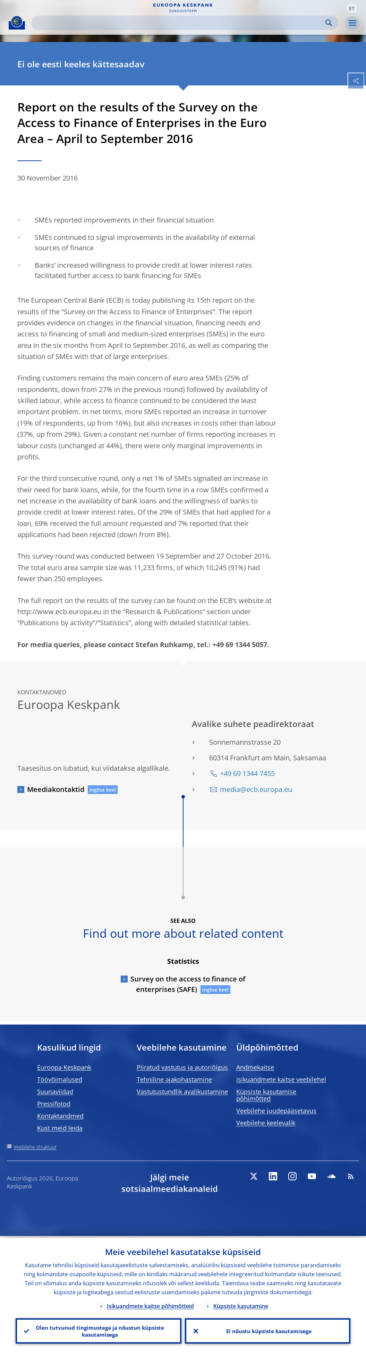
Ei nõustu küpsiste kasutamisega (268, 1330)
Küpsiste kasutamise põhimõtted (266, 1095)
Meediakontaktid (55, 789)
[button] (352, 8)
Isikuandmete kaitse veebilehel (281, 1079)
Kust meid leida (60, 1128)
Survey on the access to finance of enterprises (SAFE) (187, 984)
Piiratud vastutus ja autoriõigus (182, 1067)
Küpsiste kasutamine (240, 1304)
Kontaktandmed (60, 1116)
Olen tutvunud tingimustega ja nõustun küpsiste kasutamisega (98, 1330)
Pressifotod (53, 1104)
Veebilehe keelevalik (265, 1123)
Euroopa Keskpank (64, 1067)
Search (328, 23)
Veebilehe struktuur (35, 1147)
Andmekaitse (255, 1067)
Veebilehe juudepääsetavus (276, 1110)
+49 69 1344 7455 (247, 773)
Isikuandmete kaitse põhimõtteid (150, 1304)
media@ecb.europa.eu (256, 789)
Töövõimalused (59, 1079)
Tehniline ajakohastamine (174, 1079)
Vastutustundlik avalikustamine (182, 1091)
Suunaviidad (55, 1091)
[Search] (179, 23)
